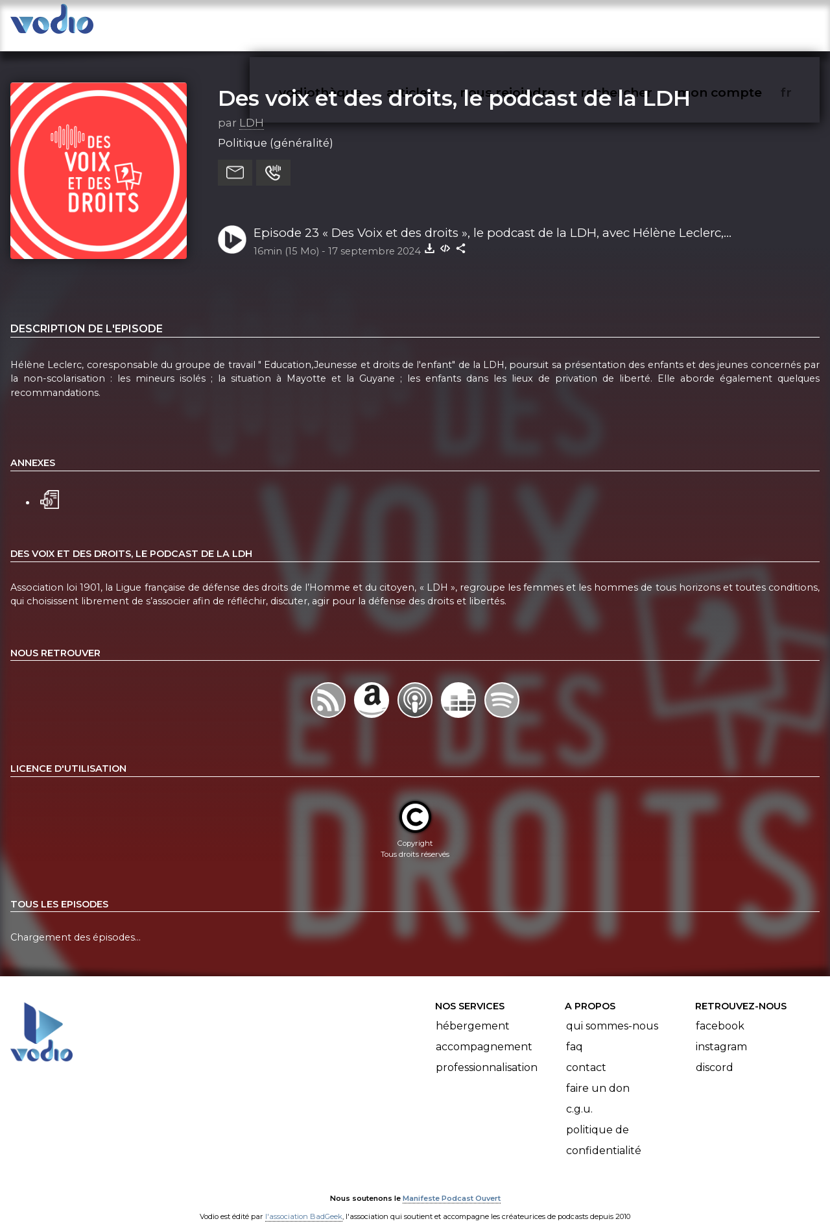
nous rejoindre (534, 23)
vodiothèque (351, 23)
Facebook (720, 1013)
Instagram (721, 1034)
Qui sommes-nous (612, 1013)
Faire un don (598, 1075)
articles (440, 23)
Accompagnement (484, 1034)
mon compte (740, 23)
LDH (251, 109)
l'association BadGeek (303, 1203)
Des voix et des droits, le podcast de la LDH (454, 85)
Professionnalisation (487, 1054)
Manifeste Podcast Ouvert (452, 1185)
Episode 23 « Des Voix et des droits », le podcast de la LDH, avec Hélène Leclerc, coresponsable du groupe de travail (489, 220)
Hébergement (473, 1013)
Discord (714, 1054)
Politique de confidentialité (603, 1127)
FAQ (574, 1034)
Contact (586, 1054)
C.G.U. (579, 1096)
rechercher (640, 23)
